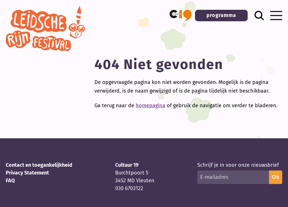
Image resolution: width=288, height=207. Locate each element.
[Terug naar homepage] (45, 49)
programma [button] (221, 15)
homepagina (150, 105)
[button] (181, 15)
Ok (275, 177)
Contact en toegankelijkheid (39, 165)
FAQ (10, 180)
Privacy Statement (27, 173)
